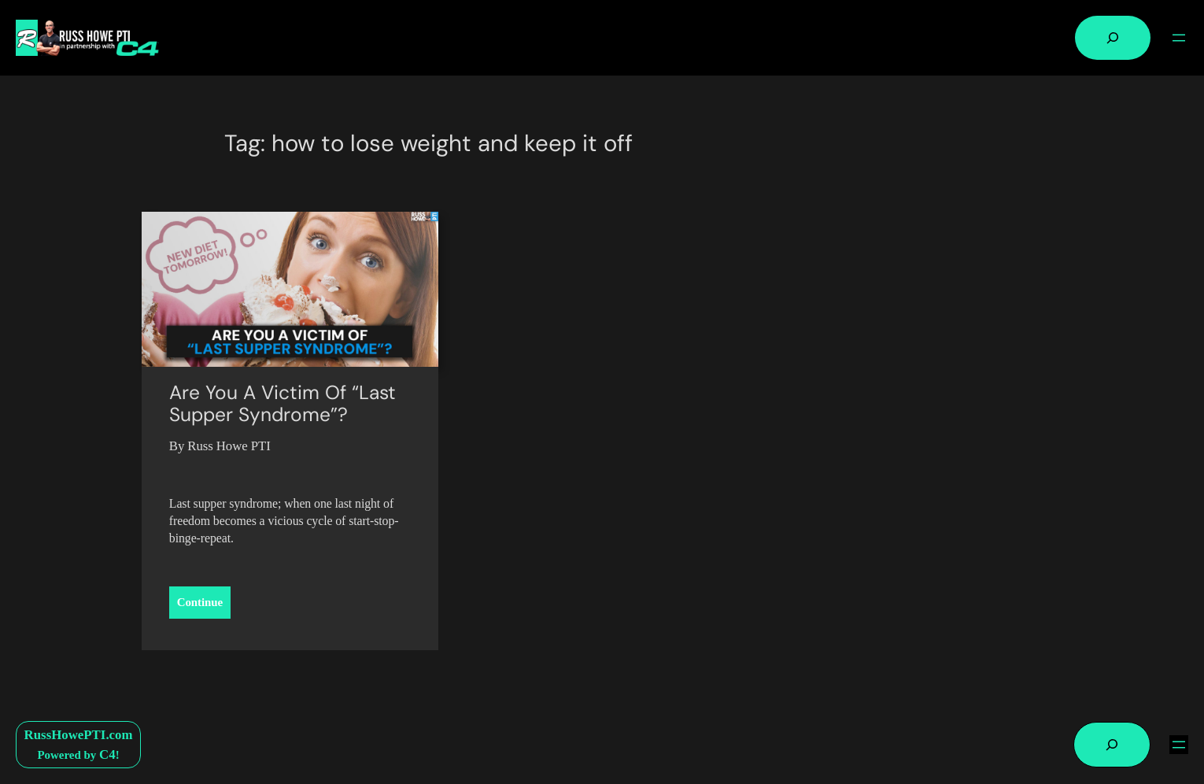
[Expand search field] (1112, 38)
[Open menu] (1178, 37)
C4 (107, 754)
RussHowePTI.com (78, 734)
